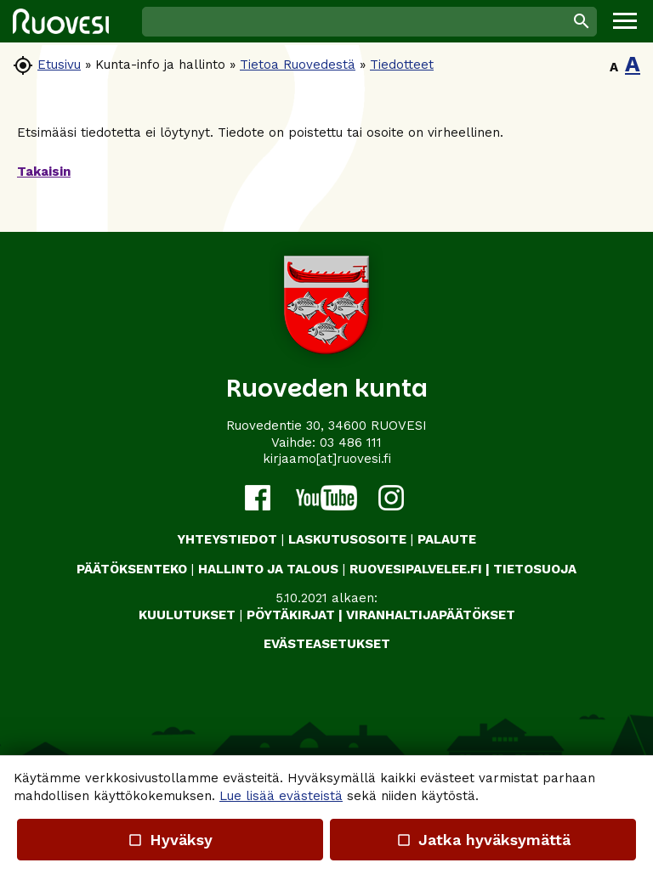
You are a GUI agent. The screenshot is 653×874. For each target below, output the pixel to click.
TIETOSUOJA (534, 569)
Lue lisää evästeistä (281, 796)
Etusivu (59, 64)
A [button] (614, 67)
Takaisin (44, 171)
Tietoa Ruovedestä (297, 64)
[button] (625, 21)
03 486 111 (351, 442)
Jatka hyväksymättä (482, 840)
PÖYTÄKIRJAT (291, 615)
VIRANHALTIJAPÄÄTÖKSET (430, 615)
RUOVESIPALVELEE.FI (415, 569)
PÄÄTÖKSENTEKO (132, 569)
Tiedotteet (402, 64)
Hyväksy (170, 840)
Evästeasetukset (327, 643)
